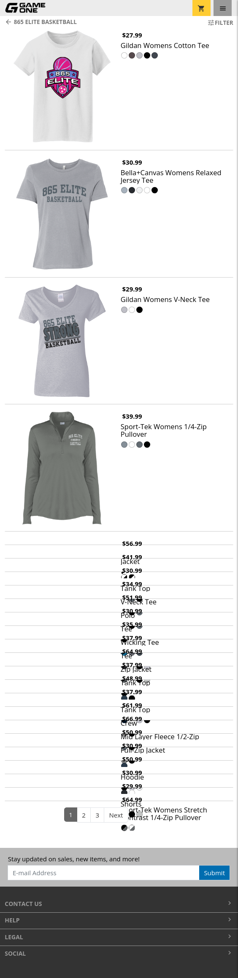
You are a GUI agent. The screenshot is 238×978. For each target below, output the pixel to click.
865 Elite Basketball (41, 22)
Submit (214, 872)
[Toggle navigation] (223, 8)
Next (116, 815)
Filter (220, 23)
